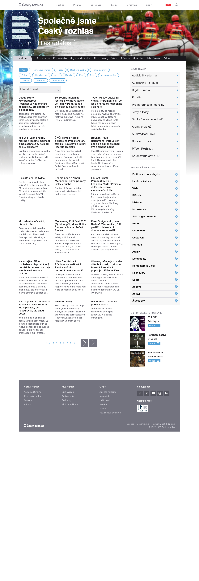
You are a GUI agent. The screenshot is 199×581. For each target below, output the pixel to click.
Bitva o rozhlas (141, 141)
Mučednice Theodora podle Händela (104, 410)
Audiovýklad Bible (143, 134)
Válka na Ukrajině (32, 479)
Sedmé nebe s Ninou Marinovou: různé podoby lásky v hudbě (70, 234)
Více (168, 58)
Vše (23, 70)
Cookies (130, 511)
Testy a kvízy (140, 112)
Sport (135, 279)
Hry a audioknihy (80, 58)
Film (92, 75)
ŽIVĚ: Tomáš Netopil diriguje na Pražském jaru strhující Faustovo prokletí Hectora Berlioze (70, 178)
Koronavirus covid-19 (146, 156)
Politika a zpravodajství (146, 174)
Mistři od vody (63, 408)
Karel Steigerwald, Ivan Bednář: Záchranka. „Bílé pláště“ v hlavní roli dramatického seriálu (106, 297)
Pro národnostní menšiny (148, 104)
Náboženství (153, 58)
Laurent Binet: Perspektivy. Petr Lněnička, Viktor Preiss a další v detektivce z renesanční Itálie (106, 237)
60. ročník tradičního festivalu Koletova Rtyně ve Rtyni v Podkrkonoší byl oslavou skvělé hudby (70, 120)
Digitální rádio (141, 90)
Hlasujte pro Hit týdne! (32, 231)
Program (77, 5)
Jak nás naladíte (108, 479)
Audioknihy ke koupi (145, 82)
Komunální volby (32, 483)
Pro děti (137, 97)
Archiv (136, 251)
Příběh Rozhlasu (142, 148)
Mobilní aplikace (70, 491)
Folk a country (99, 70)
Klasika (68, 75)
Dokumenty (101, 58)
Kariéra (103, 491)
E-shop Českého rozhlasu (147, 313)
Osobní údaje (143, 511)
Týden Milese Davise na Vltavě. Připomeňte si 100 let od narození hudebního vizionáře (106, 120)
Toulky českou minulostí (147, 119)
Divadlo (25, 80)
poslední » (93, 450)
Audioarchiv (68, 483)
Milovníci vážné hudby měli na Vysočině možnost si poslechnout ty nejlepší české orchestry (34, 178)
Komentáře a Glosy (143, 265)
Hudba (60, 70)
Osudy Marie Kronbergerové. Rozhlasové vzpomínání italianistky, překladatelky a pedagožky (34, 121)
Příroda (125, 58)
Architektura (58, 80)
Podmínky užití (158, 511)
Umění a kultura (141, 181)
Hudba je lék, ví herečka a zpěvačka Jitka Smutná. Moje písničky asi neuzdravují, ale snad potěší (34, 414)
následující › (84, 450)
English (171, 511)
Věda (115, 58)
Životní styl (138, 300)
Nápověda (105, 483)
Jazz (56, 75)
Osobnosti (138, 230)
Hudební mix (41, 75)
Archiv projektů (141, 126)
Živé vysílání (68, 479)
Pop (81, 75)
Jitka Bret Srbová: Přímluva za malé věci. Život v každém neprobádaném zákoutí (69, 355)
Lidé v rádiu (105, 487)
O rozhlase (132, 5)
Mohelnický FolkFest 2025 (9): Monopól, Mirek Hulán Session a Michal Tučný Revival (70, 297)
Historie (137, 58)
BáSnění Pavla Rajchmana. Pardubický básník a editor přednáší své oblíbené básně (105, 178)
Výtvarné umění (108, 75)
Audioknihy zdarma (144, 75)
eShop (27, 491)
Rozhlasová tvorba (41, 70)
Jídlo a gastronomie (144, 216)
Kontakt (104, 496)
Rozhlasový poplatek (110, 500)
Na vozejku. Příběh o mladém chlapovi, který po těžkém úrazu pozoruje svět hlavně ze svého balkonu (34, 356)
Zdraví (136, 293)
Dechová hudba (78, 70)
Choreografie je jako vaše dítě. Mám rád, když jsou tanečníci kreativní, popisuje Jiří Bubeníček (106, 355)
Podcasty (67, 487)
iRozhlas (60, 5)
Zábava (136, 286)
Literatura (40, 80)
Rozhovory (43, 58)
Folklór (25, 75)
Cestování (138, 237)
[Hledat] (176, 5)
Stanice (114, 5)
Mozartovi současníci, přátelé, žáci (32, 294)
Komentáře (60, 58)
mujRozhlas (96, 5)
